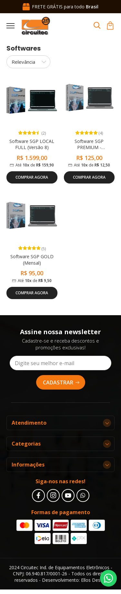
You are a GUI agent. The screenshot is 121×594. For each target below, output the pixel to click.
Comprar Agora (31, 177)
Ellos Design (93, 580)
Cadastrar (61, 382)
